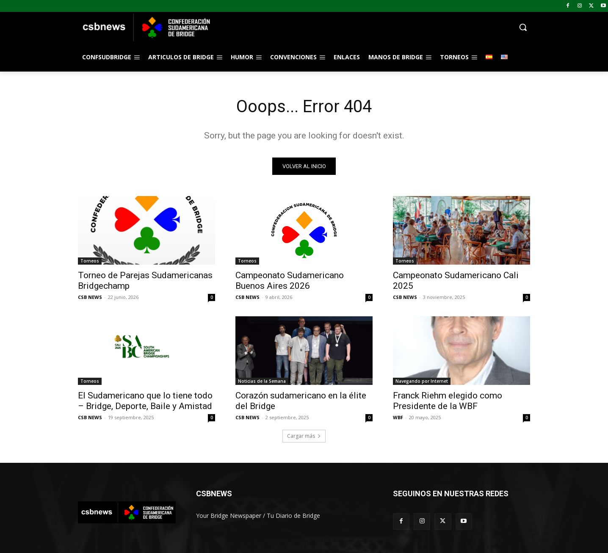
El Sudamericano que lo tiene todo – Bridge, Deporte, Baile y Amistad (145, 400)
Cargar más (304, 436)
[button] (371, 27)
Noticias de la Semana (262, 381)
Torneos (89, 261)
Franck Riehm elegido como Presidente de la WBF (447, 400)
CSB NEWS (90, 297)
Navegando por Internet (421, 381)
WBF (398, 417)
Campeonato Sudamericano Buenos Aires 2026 (289, 280)
